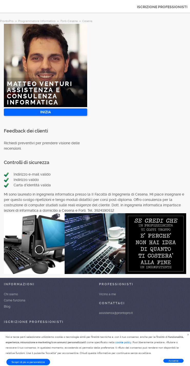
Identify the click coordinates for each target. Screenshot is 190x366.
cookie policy (123, 342)
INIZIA (45, 112)
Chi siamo (11, 294)
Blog (7, 306)
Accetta (173, 360)
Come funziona (14, 300)
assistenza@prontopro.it (116, 313)
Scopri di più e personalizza (28, 362)
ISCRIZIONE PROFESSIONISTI (162, 7)
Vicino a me (107, 294)
